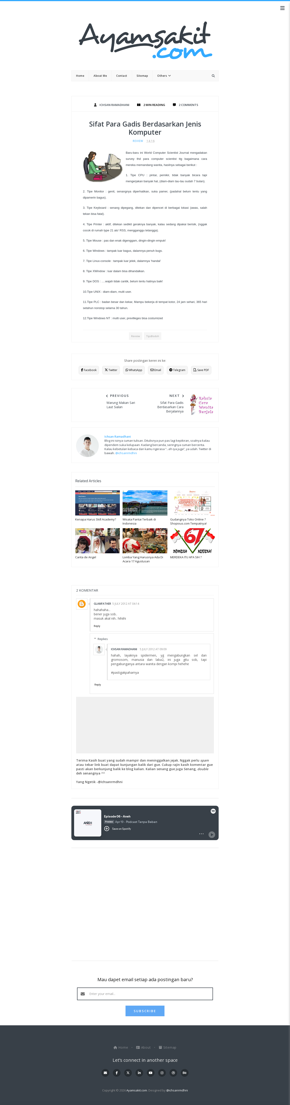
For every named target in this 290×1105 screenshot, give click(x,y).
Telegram (177, 370)
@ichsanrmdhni (126, 453)
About (144, 1047)
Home (121, 1047)
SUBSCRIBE (145, 1011)
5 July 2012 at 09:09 (153, 649)
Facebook (89, 370)
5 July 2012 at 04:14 (125, 604)
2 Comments (188, 105)
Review (138, 141)
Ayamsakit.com (136, 1090)
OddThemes (145, 1097)
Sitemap (167, 1047)
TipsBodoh (152, 336)
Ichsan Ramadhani (124, 649)
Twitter (111, 370)
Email (155, 370)
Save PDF (201, 370)
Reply (97, 626)
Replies (103, 639)
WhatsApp (134, 370)
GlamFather (102, 604)
